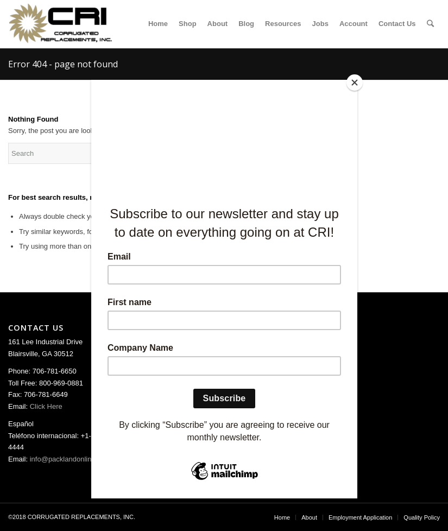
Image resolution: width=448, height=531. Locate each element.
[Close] (354, 82)
